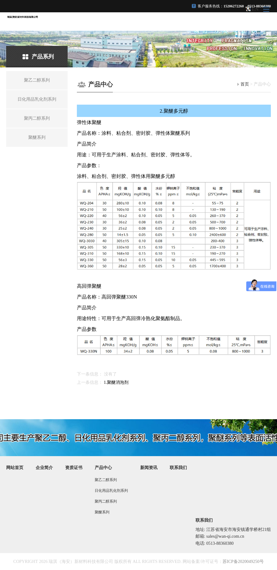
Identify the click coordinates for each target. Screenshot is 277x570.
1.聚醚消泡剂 (116, 382)
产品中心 (103, 467)
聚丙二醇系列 (106, 501)
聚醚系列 (102, 512)
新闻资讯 (148, 467)
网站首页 (14, 467)
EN (255, 9)
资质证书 (73, 467)
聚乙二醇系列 (106, 480)
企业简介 (44, 467)
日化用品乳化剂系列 (111, 490)
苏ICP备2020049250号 (243, 561)
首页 (244, 84)
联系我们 (178, 467)
